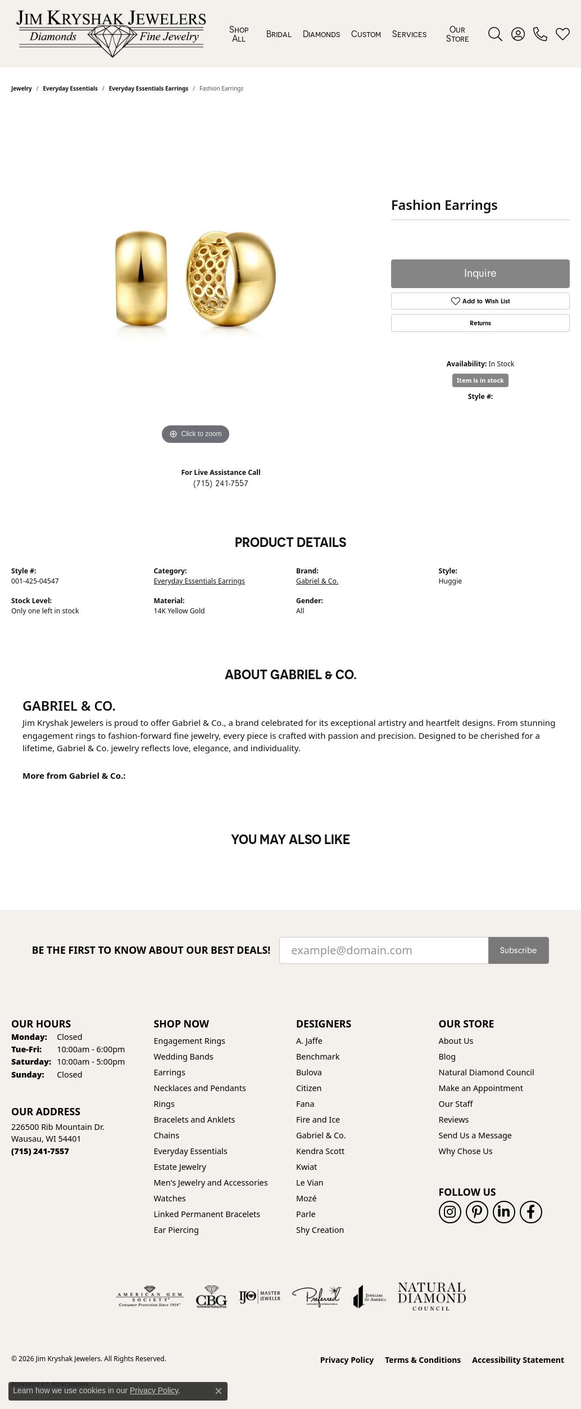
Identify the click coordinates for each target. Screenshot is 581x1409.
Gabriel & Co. (317, 581)
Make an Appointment (481, 1088)
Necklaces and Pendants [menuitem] (200, 1088)
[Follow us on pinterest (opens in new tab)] (477, 1212)
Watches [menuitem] (170, 1198)
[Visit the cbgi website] (211, 1296)
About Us (456, 1040)
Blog (447, 1056)
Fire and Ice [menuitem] (318, 1119)
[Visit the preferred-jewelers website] (317, 1296)
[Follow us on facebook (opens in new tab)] (531, 1212)
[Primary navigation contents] (349, 34)
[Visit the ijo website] (260, 1296)
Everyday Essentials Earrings (199, 581)
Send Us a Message (475, 1135)
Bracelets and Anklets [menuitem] (194, 1119)
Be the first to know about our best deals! (151, 950)
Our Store (457, 33)
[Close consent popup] (218, 1391)
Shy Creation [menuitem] (320, 1229)
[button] (495, 34)
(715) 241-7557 (220, 483)
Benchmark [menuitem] (317, 1056)
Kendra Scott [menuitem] (320, 1151)
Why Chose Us (466, 1151)
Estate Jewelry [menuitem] (180, 1166)
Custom (366, 34)
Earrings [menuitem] (169, 1072)
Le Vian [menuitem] (310, 1182)
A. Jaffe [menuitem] (309, 1040)
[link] (540, 34)
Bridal (279, 34)
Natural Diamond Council (486, 1072)
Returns (480, 323)
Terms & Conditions (423, 1359)
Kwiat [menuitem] (306, 1166)
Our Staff (456, 1103)
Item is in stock (480, 380)
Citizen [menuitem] (309, 1088)
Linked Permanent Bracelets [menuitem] (207, 1214)
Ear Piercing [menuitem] (176, 1229)
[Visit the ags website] (149, 1296)
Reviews (454, 1119)
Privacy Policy (347, 1359)
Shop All (238, 33)
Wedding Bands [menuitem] (184, 1056)
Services (409, 34)
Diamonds (321, 34)
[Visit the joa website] (369, 1296)
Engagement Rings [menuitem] (190, 1040)
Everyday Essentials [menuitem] (191, 1151)
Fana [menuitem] (305, 1103)
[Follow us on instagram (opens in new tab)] (450, 1212)
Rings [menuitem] (164, 1103)
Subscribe (518, 950)
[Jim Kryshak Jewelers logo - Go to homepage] (111, 34)
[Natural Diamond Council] (432, 1296)
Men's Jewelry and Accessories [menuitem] (211, 1182)
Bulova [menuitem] (309, 1072)
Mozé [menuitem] (306, 1198)
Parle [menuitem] (306, 1214)
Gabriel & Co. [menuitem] (321, 1135)
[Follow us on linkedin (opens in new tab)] (504, 1212)
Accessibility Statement (518, 1359)
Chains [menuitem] (167, 1135)
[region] (195, 278)
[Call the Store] (40, 1151)
